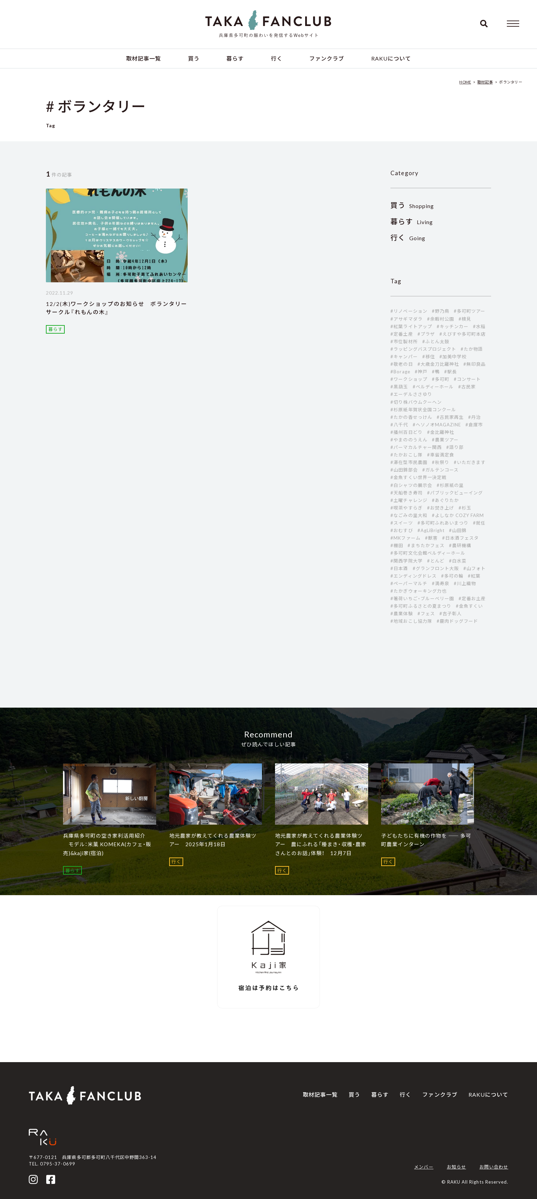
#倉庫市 (474, 424)
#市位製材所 (403, 341)
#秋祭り (440, 462)
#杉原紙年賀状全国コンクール (423, 409)
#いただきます (470, 462)
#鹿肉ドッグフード (457, 621)
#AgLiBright (431, 530)
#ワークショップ (408, 379)
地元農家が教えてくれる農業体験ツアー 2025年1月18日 (213, 840)
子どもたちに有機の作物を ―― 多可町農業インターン (426, 840)
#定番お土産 (472, 598)
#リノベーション (408, 311)
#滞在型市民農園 (408, 462)
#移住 (428, 356)
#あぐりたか (445, 500)
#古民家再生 (450, 417)
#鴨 (436, 371)
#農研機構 (460, 545)
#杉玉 (465, 508)
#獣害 (431, 538)
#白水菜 (457, 561)
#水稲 (479, 326)
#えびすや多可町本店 (462, 334)
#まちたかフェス (426, 545)
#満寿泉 (440, 583)
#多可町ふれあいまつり (443, 523)
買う (194, 58)
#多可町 (440, 379)
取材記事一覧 (143, 58)
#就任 (479, 523)
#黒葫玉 (399, 386)
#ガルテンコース (440, 470)
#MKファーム (405, 538)
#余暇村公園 (440, 319)
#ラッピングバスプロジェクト (423, 349)
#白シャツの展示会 (411, 485)
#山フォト (474, 568)
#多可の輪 (452, 576)
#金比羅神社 (440, 432)
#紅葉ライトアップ (411, 326)
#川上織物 (465, 583)
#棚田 (396, 545)
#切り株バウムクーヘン (415, 402)
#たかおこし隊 (406, 454)
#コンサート (467, 379)
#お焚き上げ (440, 508)
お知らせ (456, 1167)
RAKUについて (391, 58)
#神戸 (421, 371)
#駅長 (450, 371)
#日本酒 (399, 568)
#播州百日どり (406, 432)
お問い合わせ (493, 1167)
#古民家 (467, 386)
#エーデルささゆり (411, 394)
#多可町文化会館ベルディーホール (427, 553)
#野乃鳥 (440, 311)
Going (407, 238)
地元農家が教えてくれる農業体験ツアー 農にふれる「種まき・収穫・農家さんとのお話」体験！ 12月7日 (320, 844)
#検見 (465, 319)
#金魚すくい (469, 606)
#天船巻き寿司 (406, 492)
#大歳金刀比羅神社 (438, 364)
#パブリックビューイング (455, 492)
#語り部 (455, 447)
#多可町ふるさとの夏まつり (420, 606)
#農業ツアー (445, 439)
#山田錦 (457, 530)
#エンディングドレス (413, 576)
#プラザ (426, 334)
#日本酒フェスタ (460, 538)
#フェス (426, 613)
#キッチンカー (453, 326)
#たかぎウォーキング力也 (418, 591)
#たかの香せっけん (411, 417)
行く (277, 58)
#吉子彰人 (450, 613)
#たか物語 (472, 349)
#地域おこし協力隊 (411, 621)
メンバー (423, 1167)
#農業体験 (401, 613)
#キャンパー (403, 356)
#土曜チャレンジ (408, 500)
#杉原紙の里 (450, 485)
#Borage (400, 371)
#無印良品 (474, 364)
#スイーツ (401, 523)
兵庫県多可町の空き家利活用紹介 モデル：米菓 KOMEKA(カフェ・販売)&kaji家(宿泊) (107, 844)
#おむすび (401, 530)
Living (411, 222)
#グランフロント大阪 (436, 568)
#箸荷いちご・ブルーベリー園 (422, 598)
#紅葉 (474, 576)
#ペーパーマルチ (408, 583)
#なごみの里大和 (408, 515)
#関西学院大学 (406, 561)
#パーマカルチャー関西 (415, 447)
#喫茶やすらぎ (406, 508)
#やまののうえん (408, 439)
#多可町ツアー (469, 311)
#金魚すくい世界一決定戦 (418, 477)
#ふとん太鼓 (435, 341)
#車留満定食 (440, 454)
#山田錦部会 (403, 470)
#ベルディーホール (433, 386)
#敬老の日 (401, 364)
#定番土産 (401, 334)
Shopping (412, 206)
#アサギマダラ (406, 319)
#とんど (436, 561)
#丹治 (474, 417)
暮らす (235, 58)
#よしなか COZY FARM (458, 515)
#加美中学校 (452, 356)
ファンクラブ (326, 58)
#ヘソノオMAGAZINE (437, 424)
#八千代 (399, 424)
